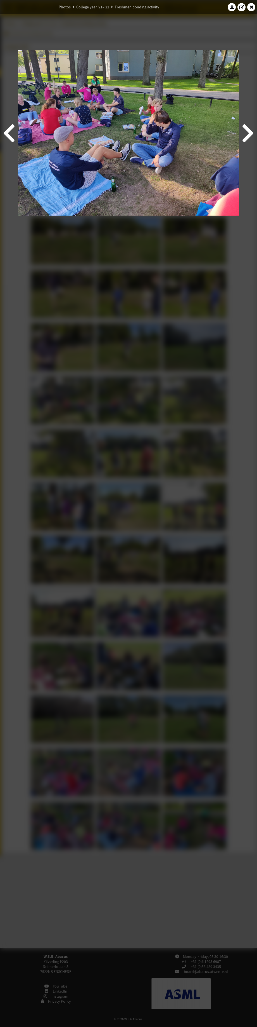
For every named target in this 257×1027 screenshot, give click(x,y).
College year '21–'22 (92, 7)
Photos (65, 7)
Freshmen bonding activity (137, 7)
